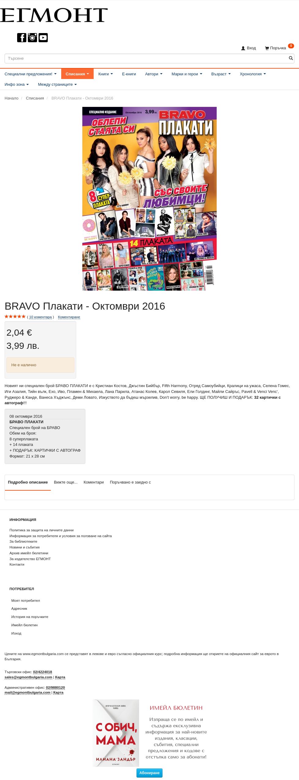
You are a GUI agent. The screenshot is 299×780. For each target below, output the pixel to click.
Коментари (94, 482)
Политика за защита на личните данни (41, 530)
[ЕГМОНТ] (54, 14)
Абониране (150, 773)
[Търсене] (291, 58)
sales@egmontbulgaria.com (28, 677)
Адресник (19, 608)
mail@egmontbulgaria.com (27, 692)
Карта (60, 677)
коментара (40, 317)
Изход (16, 633)
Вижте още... (65, 482)
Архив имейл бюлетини (28, 553)
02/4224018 (42, 672)
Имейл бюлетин (24, 625)
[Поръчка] (279, 48)
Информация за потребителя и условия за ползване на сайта (60, 536)
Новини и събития (24, 547)
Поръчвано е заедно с (130, 482)
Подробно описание (28, 482)
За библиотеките (23, 541)
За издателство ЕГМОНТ (30, 559)
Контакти (16, 564)
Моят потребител (25, 600)
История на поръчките (29, 617)
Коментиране (69, 317)
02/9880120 (55, 687)
